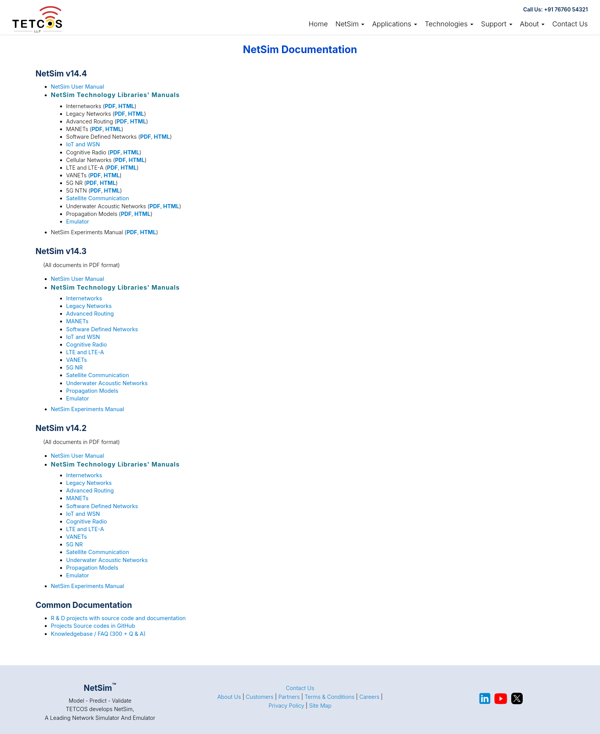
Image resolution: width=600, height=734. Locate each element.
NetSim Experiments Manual (87, 409)
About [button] (532, 24)
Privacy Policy (286, 705)
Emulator (77, 221)
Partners (289, 696)
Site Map (320, 705)
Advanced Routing (90, 313)
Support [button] (496, 24)
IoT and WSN (83, 144)
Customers (260, 696)
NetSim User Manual (77, 86)
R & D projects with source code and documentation (118, 618)
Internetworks (84, 298)
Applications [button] (394, 24)
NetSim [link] (350, 24)
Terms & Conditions (329, 696)
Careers (369, 696)
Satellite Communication (97, 198)
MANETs (77, 321)
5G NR (74, 367)
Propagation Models (92, 390)
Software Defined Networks (102, 329)
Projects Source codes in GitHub (93, 625)
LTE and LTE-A (85, 352)
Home (318, 24)
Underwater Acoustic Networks (107, 383)
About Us (229, 696)
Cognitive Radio (86, 344)
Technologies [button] (449, 24)
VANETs (76, 359)
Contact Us (570, 24)
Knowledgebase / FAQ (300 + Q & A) (98, 633)
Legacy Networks (89, 306)
